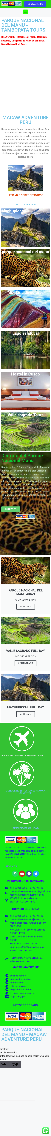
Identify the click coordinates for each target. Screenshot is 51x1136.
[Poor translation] (15, 1064)
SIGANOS (11, 866)
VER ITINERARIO (25, 663)
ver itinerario (25, 606)
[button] (25, 12)
